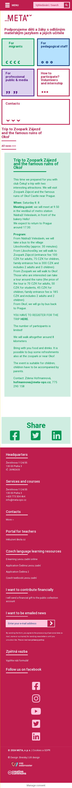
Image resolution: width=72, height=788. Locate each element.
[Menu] (11, 5)
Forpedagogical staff (54, 44)
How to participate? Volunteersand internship (52, 78)
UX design (34, 757)
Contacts (13, 103)
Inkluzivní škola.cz (16, 539)
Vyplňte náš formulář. (17, 660)
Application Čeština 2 (17, 571)
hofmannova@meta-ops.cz (32, 382)
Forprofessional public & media (17, 76)
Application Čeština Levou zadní (23, 565)
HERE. (25, 319)
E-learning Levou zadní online (21, 559)
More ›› (10, 519)
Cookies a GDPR (41, 750)
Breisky (23, 757)
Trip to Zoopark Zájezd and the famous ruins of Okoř (22, 133)
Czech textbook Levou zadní (21, 578)
